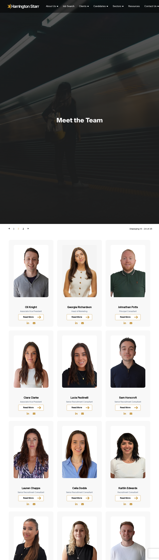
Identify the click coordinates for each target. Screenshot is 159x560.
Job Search (68, 6)
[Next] (28, 228)
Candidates (99, 6)
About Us (51, 6)
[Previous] (9, 228)
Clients (82, 6)
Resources (134, 6)
